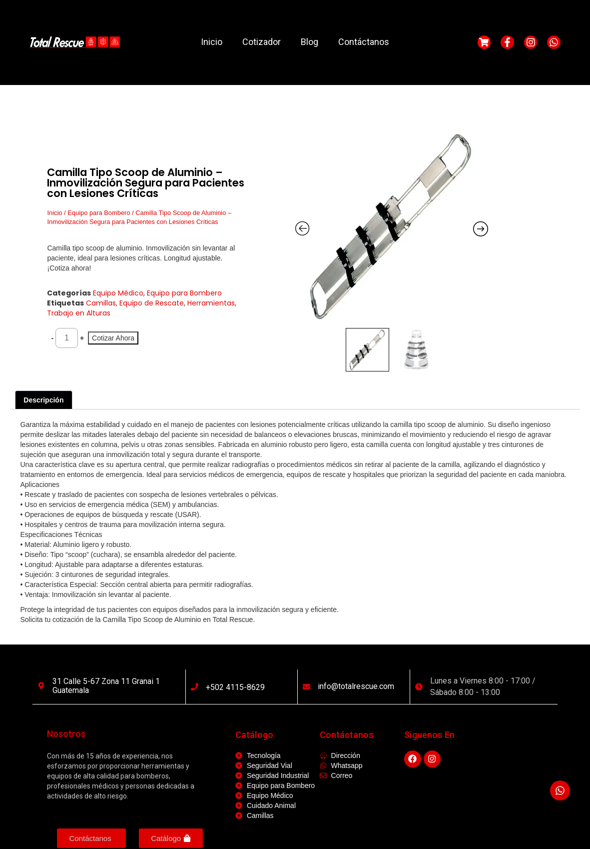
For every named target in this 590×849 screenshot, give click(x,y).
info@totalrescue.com (356, 686)
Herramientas (211, 303)
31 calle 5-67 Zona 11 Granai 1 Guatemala (106, 685)
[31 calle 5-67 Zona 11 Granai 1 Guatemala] (41, 686)
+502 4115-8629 (235, 687)
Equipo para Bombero (98, 212)
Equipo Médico (118, 293)
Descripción (43, 400)
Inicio (211, 41)
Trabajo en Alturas (78, 313)
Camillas (101, 303)
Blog (309, 41)
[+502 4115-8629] (194, 686)
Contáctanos (363, 41)
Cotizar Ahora (113, 338)
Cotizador (261, 41)
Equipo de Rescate (151, 303)
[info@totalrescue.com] (306, 686)
